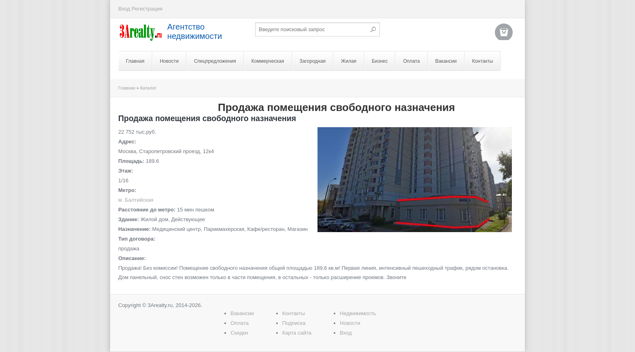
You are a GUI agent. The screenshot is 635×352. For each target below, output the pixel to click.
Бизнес (380, 61)
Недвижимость (358, 313)
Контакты (482, 61)
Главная (135, 61)
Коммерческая (267, 61)
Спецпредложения (215, 61)
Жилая (348, 61)
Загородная (313, 61)
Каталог (148, 87)
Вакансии (446, 61)
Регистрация (147, 9)
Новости (169, 61)
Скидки (239, 333)
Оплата (411, 61)
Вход (124, 9)
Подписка (294, 323)
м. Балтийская (135, 200)
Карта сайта (296, 333)
